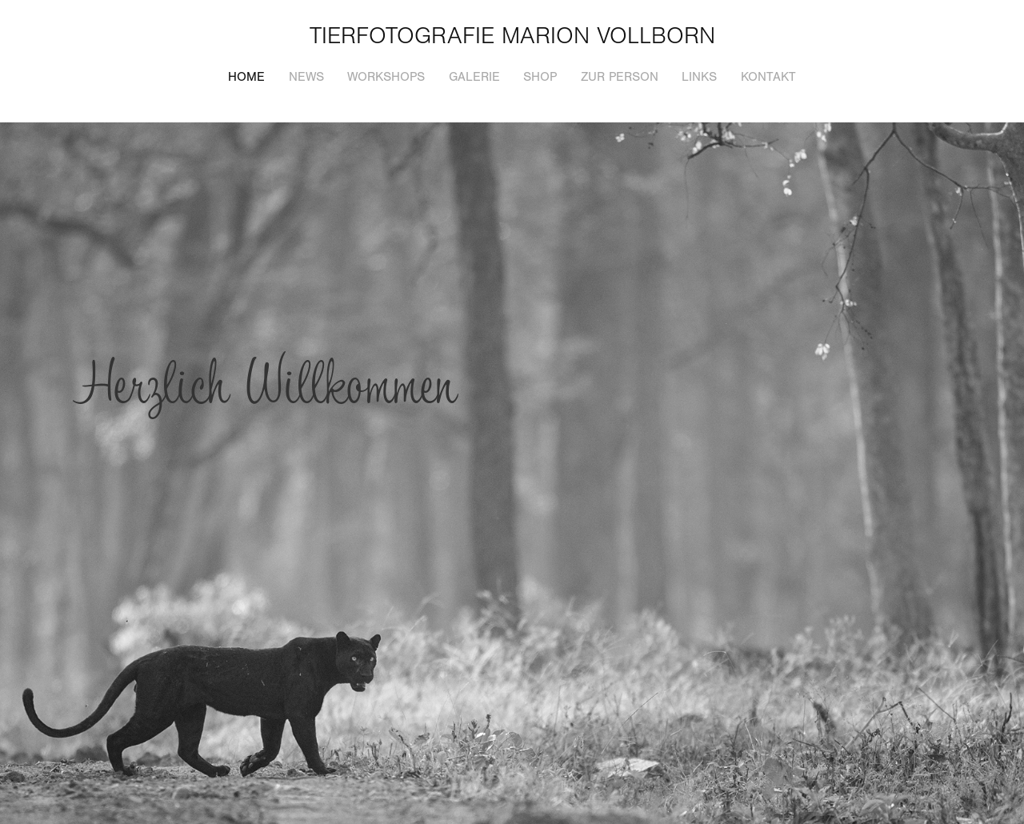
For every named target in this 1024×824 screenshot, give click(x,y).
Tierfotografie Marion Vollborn (512, 36)
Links (699, 77)
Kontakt (768, 77)
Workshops (386, 77)
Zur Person (619, 77)
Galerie (474, 77)
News (306, 77)
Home (246, 77)
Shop (540, 77)
